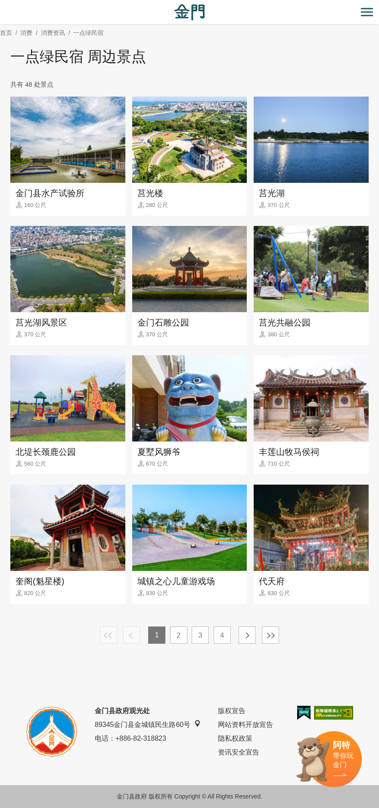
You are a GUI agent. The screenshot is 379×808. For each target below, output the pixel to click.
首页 (6, 32)
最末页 (270, 635)
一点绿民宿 (88, 32)
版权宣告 (231, 710)
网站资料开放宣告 (245, 724)
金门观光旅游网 (189, 12)
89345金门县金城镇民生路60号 (148, 724)
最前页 (108, 635)
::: (3, 5)
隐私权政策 (235, 738)
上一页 (131, 635)
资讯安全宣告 (238, 752)
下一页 (247, 635)
